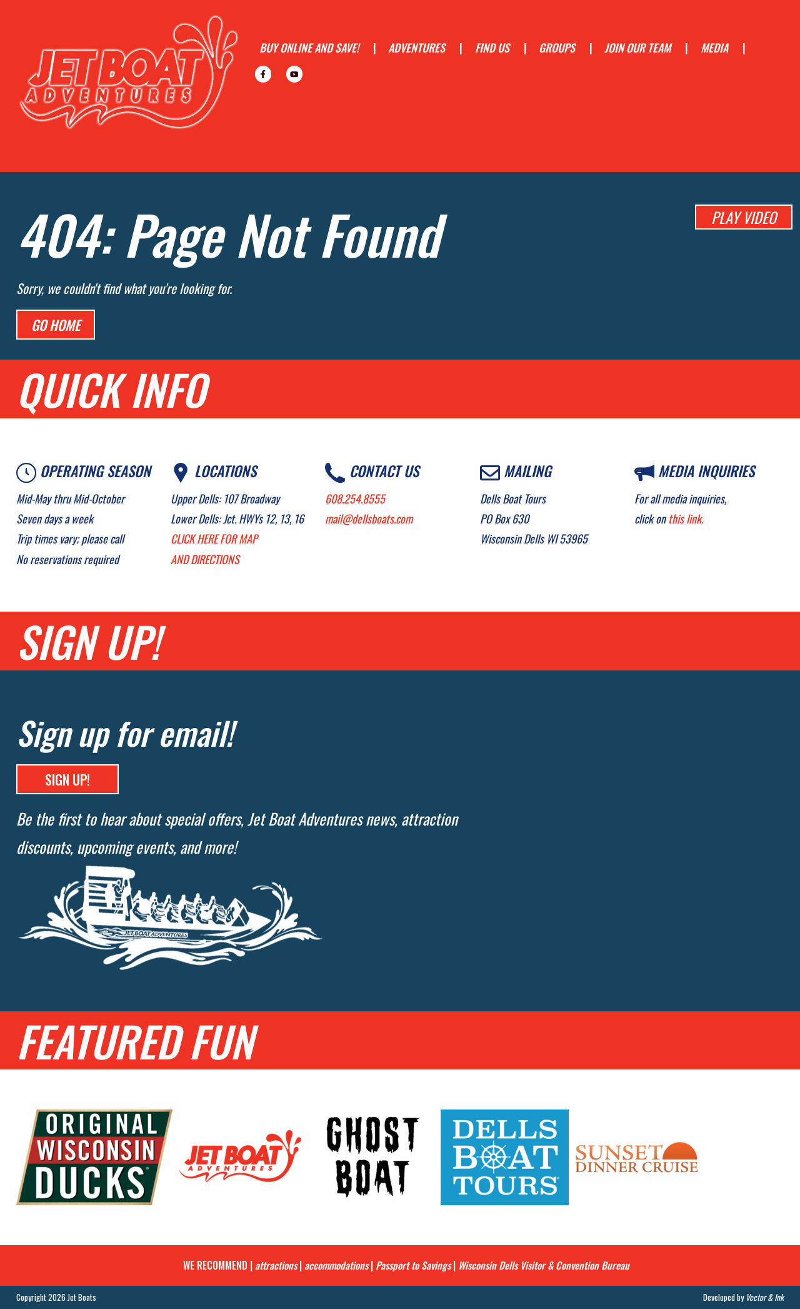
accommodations (336, 1265)
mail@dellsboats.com (368, 518)
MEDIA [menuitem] (714, 47)
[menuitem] (263, 74)
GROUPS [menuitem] (557, 47)
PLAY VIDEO (743, 217)
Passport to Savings (413, 1265)
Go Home (55, 325)
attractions (276, 1265)
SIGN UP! (67, 779)
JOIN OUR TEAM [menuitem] (637, 47)
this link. (685, 518)
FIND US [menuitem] (492, 47)
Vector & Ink (765, 1297)
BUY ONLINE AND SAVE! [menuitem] (309, 47)
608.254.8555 (355, 498)
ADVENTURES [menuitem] (416, 47)
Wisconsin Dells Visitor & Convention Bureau (543, 1265)
